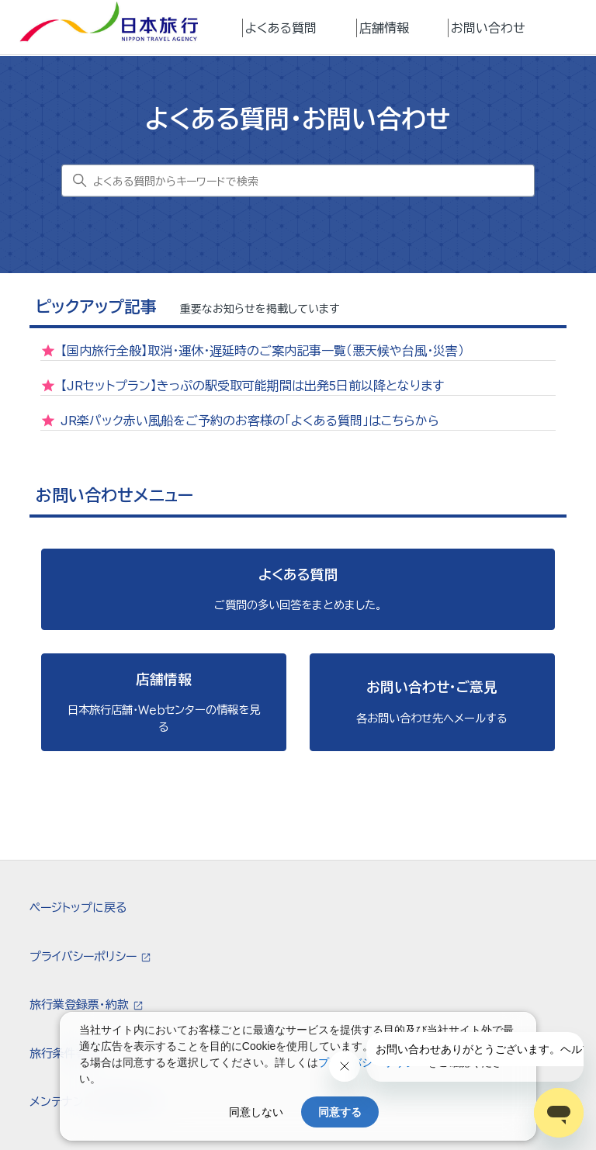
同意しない (256, 1112)
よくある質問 (281, 28)
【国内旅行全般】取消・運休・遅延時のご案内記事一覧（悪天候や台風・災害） (262, 351)
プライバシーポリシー (84, 956)
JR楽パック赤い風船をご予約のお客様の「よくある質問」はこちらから (250, 420)
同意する (340, 1112)
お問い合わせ (488, 28)
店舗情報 (384, 28)
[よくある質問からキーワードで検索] (298, 180)
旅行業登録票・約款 (80, 1004)
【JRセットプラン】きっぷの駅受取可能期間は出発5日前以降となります (252, 385)
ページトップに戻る (77, 907)
